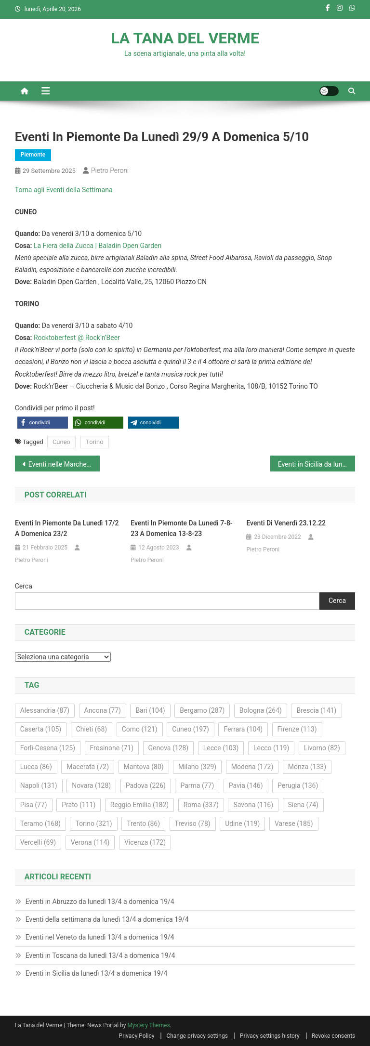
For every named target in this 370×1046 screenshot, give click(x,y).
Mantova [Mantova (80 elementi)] (144, 767)
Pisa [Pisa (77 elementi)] (33, 805)
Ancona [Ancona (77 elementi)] (102, 710)
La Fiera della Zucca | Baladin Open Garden (97, 245)
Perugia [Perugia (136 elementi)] (298, 785)
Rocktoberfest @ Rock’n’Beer (77, 337)
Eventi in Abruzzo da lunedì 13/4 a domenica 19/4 (100, 901)
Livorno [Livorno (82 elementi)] (322, 748)
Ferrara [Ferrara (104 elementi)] (243, 729)
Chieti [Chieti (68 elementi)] (91, 729)
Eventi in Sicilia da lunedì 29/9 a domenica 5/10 (317, 464)
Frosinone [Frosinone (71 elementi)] (112, 748)
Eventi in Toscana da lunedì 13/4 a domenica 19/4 (100, 955)
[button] (42, 423)
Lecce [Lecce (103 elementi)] (221, 748)
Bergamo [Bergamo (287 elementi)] (202, 710)
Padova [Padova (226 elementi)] (146, 785)
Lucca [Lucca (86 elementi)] (36, 767)
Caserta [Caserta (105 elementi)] (40, 729)
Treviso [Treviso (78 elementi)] (193, 823)
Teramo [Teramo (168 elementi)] (40, 823)
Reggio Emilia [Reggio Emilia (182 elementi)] (139, 805)
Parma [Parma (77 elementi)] (197, 785)
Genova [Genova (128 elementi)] (168, 748)
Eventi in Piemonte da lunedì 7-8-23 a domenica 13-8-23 (181, 528)
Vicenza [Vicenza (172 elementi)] (145, 842)
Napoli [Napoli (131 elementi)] (38, 785)
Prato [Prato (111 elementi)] (78, 805)
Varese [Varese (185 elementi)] (294, 823)
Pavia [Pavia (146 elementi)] (246, 785)
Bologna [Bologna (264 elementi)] (260, 710)
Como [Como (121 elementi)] (140, 729)
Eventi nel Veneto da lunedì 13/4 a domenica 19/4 (100, 937)
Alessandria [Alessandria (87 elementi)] (44, 710)
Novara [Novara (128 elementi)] (91, 785)
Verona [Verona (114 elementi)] (90, 842)
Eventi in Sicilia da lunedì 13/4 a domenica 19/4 (97, 973)
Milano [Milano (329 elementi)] (197, 767)
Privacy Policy (137, 1036)
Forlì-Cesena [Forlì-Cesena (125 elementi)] (47, 748)
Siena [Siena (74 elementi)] (303, 805)
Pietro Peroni (110, 170)
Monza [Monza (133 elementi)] (307, 767)
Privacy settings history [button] (270, 1036)
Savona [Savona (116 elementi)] (253, 805)
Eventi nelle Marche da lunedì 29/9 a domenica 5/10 (64, 464)
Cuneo (61, 441)
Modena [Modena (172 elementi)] (252, 767)
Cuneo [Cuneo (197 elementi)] (190, 729)
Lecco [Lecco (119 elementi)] (271, 748)
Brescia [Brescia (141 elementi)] (316, 710)
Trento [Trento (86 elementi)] (143, 823)
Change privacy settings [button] (196, 1036)
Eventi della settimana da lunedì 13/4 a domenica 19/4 (107, 919)
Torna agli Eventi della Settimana (64, 190)
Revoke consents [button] (334, 1036)
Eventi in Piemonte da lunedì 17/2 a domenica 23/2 (67, 528)
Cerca (23, 586)
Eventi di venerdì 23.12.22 (286, 523)
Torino (95, 441)
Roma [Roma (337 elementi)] (201, 805)
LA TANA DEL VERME (185, 38)
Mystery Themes (148, 1025)
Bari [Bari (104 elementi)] (150, 710)
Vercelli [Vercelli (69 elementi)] (38, 842)
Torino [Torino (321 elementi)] (93, 823)
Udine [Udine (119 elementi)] (242, 823)
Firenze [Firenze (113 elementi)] (297, 729)
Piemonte (33, 154)
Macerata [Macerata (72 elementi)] (87, 767)
